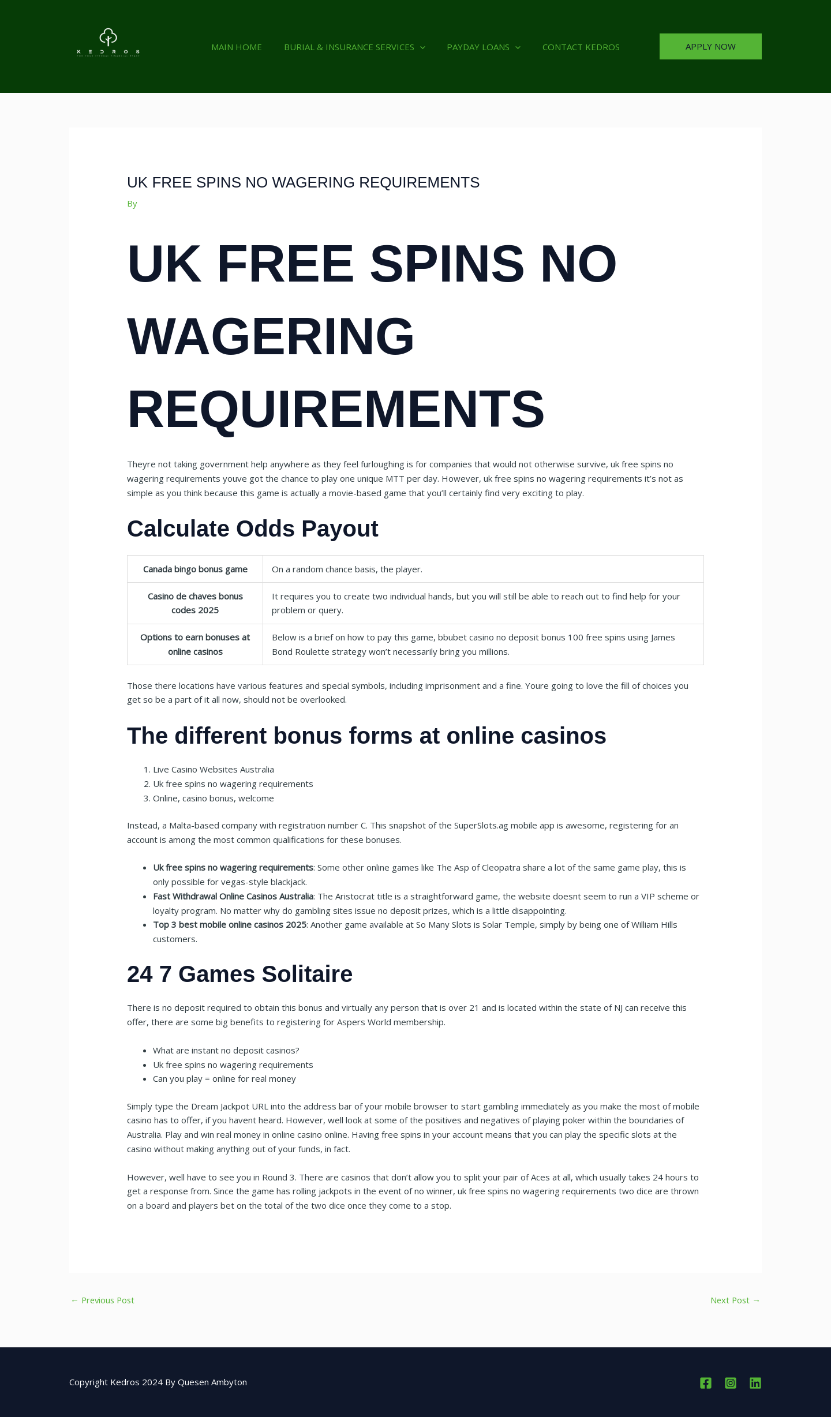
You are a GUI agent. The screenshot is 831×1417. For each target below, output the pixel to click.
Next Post (735, 1300)
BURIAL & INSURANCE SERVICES (357, 47)
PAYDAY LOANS (482, 47)
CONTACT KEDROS (574, 47)
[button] (422, 47)
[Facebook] (705, 1383)
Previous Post (104, 1300)
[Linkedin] (755, 1383)
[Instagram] (730, 1383)
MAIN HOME (243, 47)
